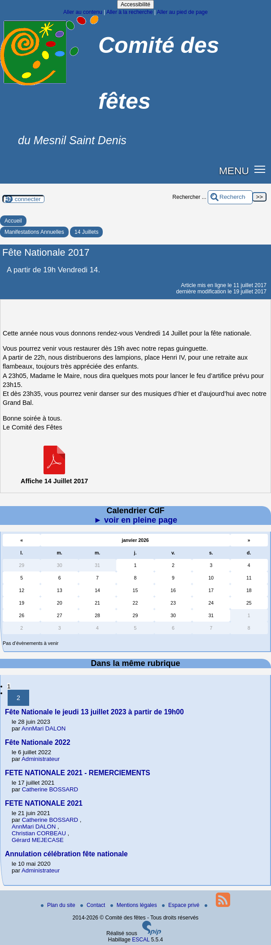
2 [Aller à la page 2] (18, 697)
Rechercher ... (189, 197)
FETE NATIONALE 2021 (44, 803)
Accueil (13, 221)
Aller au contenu (82, 12)
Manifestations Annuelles (34, 232)
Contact (93, 905)
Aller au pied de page (182, 12)
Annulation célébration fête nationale (66, 854)
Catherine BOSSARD (50, 789)
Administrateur (41, 759)
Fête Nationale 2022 (37, 742)
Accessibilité (135, 4)
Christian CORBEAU (39, 833)
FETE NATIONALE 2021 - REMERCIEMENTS (77, 773)
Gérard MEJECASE (38, 840)
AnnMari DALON (44, 728)
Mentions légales (134, 905)
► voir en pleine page (135, 519)
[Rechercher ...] (230, 197)
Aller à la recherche (129, 12)
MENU (234, 170)
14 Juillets (86, 232)
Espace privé (181, 905)
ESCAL (140, 939)
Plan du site (59, 905)
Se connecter (23, 199)
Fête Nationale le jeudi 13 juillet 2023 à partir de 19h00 (94, 712)
